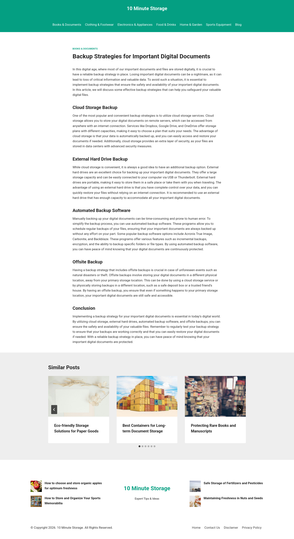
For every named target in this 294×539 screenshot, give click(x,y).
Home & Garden (191, 24)
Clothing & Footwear (99, 24)
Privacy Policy (252, 527)
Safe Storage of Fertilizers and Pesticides (233, 483)
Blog (238, 24)
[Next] (240, 409)
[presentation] (78, 396)
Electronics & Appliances (135, 24)
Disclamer (231, 527)
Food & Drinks (166, 24)
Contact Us (212, 527)
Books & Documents (66, 24)
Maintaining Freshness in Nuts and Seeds (233, 498)
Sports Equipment (218, 24)
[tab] (139, 446)
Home (196, 527)
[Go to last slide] (54, 409)
